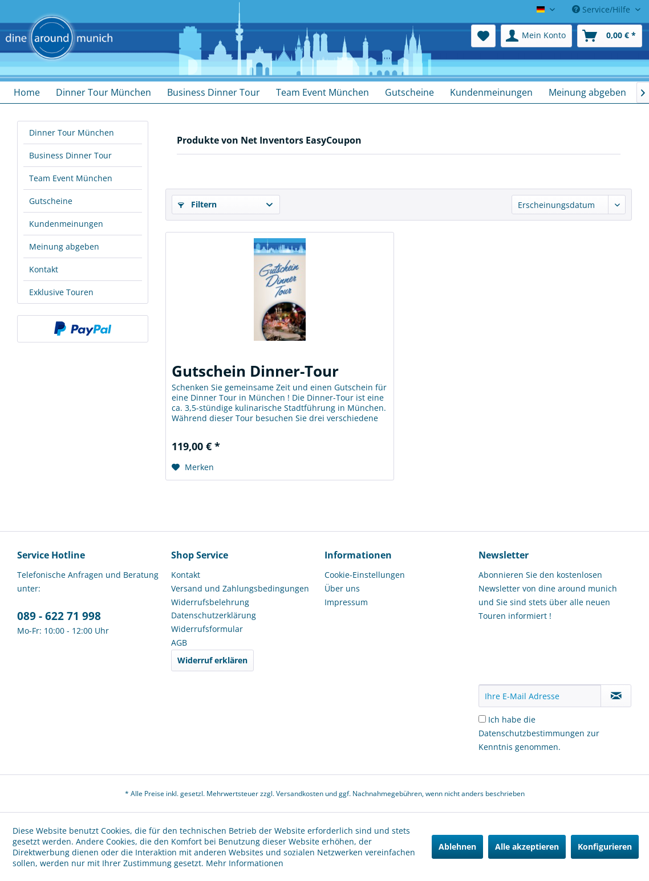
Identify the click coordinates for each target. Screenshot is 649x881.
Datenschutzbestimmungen (531, 733)
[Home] (27, 92)
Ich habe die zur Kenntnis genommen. (538, 733)
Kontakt (43, 269)
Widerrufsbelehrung (210, 602)
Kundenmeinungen (66, 223)
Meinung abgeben (64, 246)
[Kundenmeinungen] (491, 92)
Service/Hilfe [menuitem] (602, 9)
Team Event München (70, 178)
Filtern (197, 204)
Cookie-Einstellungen (364, 574)
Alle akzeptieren (527, 846)
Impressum (346, 602)
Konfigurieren (605, 846)
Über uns (342, 588)
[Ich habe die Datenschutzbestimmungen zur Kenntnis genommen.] (482, 719)
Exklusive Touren (61, 292)
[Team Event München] (322, 92)
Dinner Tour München (71, 132)
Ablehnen (457, 846)
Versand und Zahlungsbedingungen (240, 588)
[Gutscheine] (409, 92)
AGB (179, 642)
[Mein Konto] (536, 36)
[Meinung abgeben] (587, 92)
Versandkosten (299, 793)
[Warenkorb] (609, 36)
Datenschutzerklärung (213, 615)
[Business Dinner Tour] (213, 92)
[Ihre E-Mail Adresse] (540, 695)
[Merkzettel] (483, 36)
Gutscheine (50, 200)
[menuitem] (483, 36)
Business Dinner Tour (70, 155)
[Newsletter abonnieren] (616, 695)
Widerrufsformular (207, 628)
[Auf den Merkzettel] (193, 467)
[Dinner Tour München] (103, 92)
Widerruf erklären (212, 660)
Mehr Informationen (244, 863)
